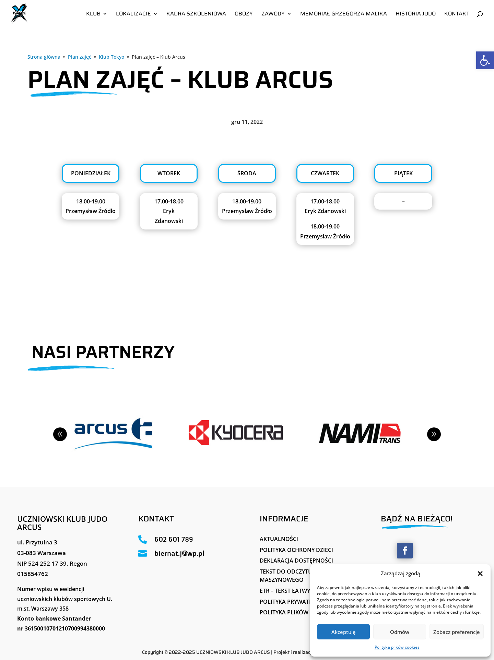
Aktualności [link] (279, 539)
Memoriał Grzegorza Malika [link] (343, 14)
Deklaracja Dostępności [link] (296, 560)
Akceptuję (343, 631)
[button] (480, 573)
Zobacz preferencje (456, 631)
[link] (485, 60)
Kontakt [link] (456, 14)
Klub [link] (93, 14)
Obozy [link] (244, 14)
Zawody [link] (273, 14)
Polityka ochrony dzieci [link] (296, 550)
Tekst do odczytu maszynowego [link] (286, 576)
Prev (60, 434)
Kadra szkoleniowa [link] (196, 14)
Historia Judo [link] (416, 14)
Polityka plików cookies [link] (397, 647)
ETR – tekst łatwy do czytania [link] (304, 590)
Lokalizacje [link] (133, 14)
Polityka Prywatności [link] (293, 601)
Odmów (399, 631)
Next (434, 434)
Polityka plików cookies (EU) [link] (302, 612)
